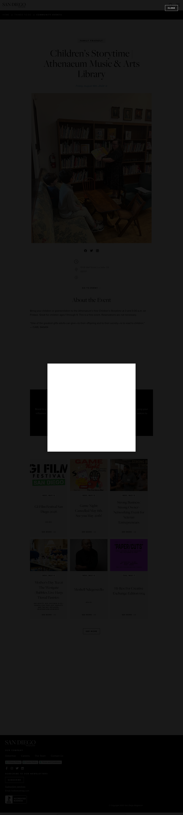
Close (171, 8)
